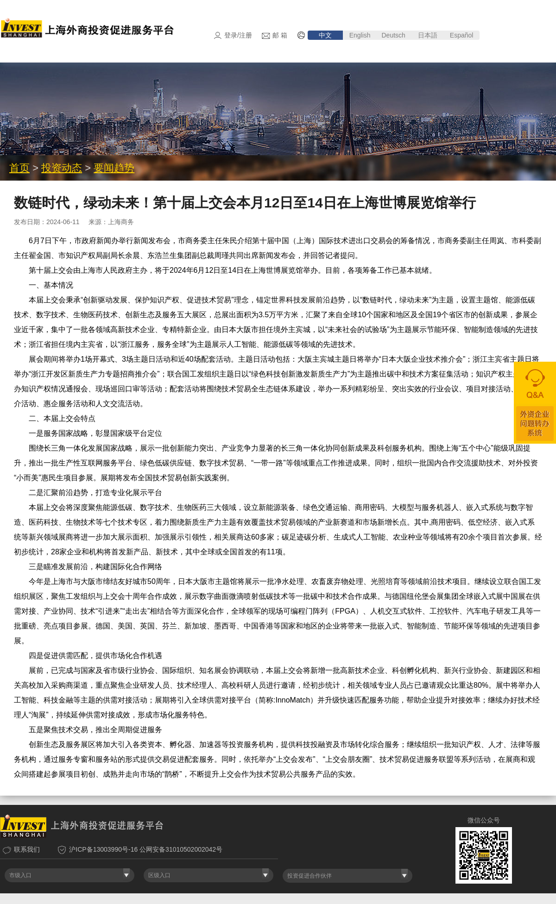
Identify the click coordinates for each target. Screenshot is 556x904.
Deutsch (393, 35)
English (360, 35)
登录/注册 (238, 35)
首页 (19, 178)
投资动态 (61, 178)
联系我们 (27, 860)
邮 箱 (279, 35)
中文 (325, 35)
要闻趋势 (114, 178)
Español (462, 35)
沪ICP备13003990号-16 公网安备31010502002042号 (145, 860)
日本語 (428, 35)
